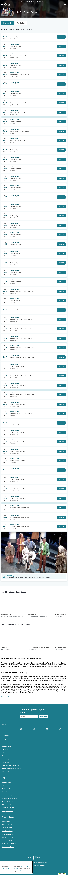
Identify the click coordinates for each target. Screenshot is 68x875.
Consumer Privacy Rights (9, 795)
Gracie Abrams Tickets (8, 847)
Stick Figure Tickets (7, 840)
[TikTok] (59, 729)
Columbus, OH (7, 23)
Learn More (47, 577)
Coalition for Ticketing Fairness (10, 765)
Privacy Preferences (7, 811)
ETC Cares (5, 749)
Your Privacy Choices (19, 870)
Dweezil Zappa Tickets (8, 824)
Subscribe (43, 716)
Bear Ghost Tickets (7, 827)
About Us (4, 740)
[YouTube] (46, 729)
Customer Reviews (7, 746)
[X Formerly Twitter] (21, 729)
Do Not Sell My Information (9, 798)
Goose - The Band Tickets (9, 843)
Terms (22, 866)
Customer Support (7, 782)
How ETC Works (6, 804)
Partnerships (5, 762)
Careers (4, 756)
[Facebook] (8, 729)
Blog (3, 752)
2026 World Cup (6, 821)
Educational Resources (8, 807)
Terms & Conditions (7, 788)
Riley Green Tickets (7, 831)
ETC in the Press (6, 771)
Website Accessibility (7, 801)
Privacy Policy (5, 791)
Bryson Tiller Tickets (7, 837)
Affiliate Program (6, 759)
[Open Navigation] (65, 4)
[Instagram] (34, 729)
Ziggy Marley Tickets (7, 834)
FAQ (3, 785)
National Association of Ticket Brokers (12, 768)
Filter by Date (21, 23)
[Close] (30, 864)
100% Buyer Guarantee (8, 743)
